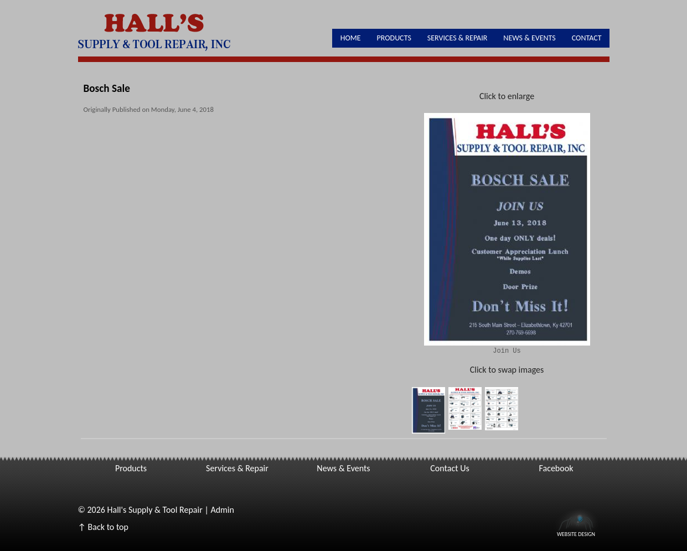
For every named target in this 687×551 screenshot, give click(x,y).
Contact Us (449, 468)
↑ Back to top (103, 527)
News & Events (529, 38)
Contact (587, 38)
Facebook (556, 468)
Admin (222, 509)
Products (394, 38)
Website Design (576, 533)
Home (350, 38)
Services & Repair (457, 38)
